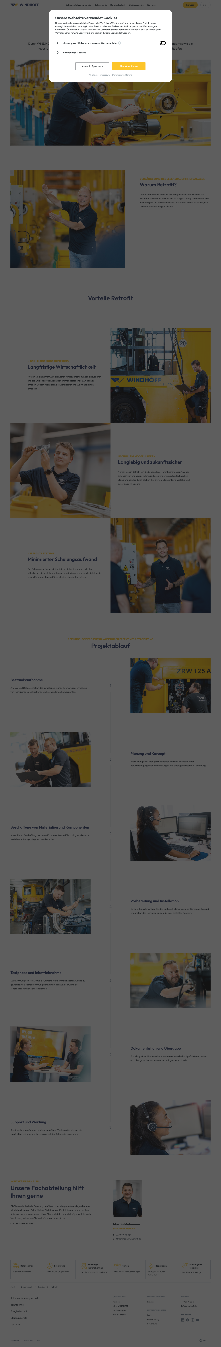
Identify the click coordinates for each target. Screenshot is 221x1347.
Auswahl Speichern (92, 66)
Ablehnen (93, 75)
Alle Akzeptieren (129, 66)
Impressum (105, 75)
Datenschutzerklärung (122, 75)
